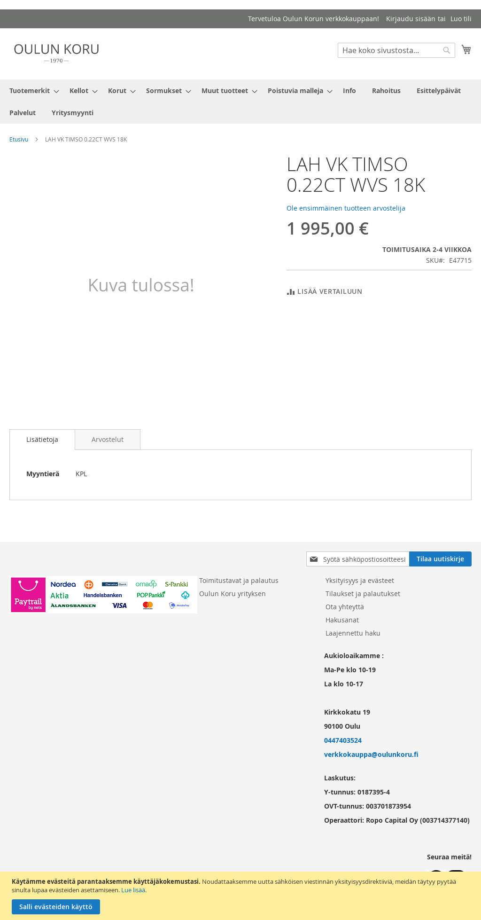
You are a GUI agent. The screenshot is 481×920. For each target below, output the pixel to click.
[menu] (240, 101)
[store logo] (56, 53)
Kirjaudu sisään (410, 18)
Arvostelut (108, 439)
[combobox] (396, 50)
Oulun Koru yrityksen (232, 593)
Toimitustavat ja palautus (239, 580)
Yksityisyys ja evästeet (360, 580)
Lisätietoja (42, 439)
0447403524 (343, 740)
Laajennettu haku (353, 633)
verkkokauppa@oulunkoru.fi (371, 754)
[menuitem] (31, 90)
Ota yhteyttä (345, 606)
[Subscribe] (440, 558)
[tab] (42, 439)
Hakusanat (342, 619)
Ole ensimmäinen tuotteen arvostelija (346, 208)
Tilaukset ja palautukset (363, 593)
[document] (242, 895)
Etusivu (18, 139)
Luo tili (461, 18)
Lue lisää (133, 890)
